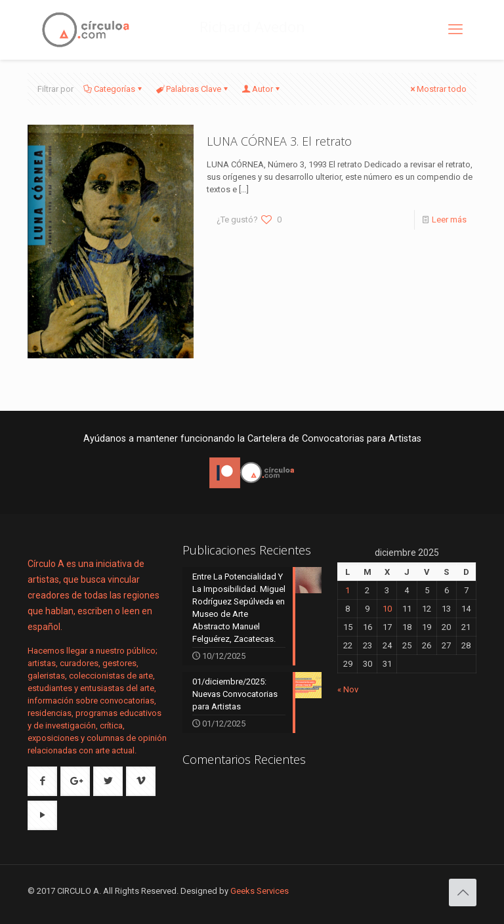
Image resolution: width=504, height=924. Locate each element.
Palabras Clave (193, 89)
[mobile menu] (455, 29)
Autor (262, 89)
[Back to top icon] (462, 892)
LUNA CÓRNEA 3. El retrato (279, 141)
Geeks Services (259, 891)
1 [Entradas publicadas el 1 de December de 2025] (347, 590)
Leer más (449, 219)
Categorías (113, 89)
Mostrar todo (437, 89)
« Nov (347, 689)
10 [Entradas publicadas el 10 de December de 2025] (387, 609)
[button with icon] (42, 781)
